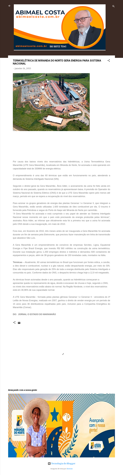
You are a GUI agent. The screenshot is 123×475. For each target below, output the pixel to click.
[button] (108, 61)
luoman (70, 469)
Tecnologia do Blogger (61, 463)
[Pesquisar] (113, 6)
